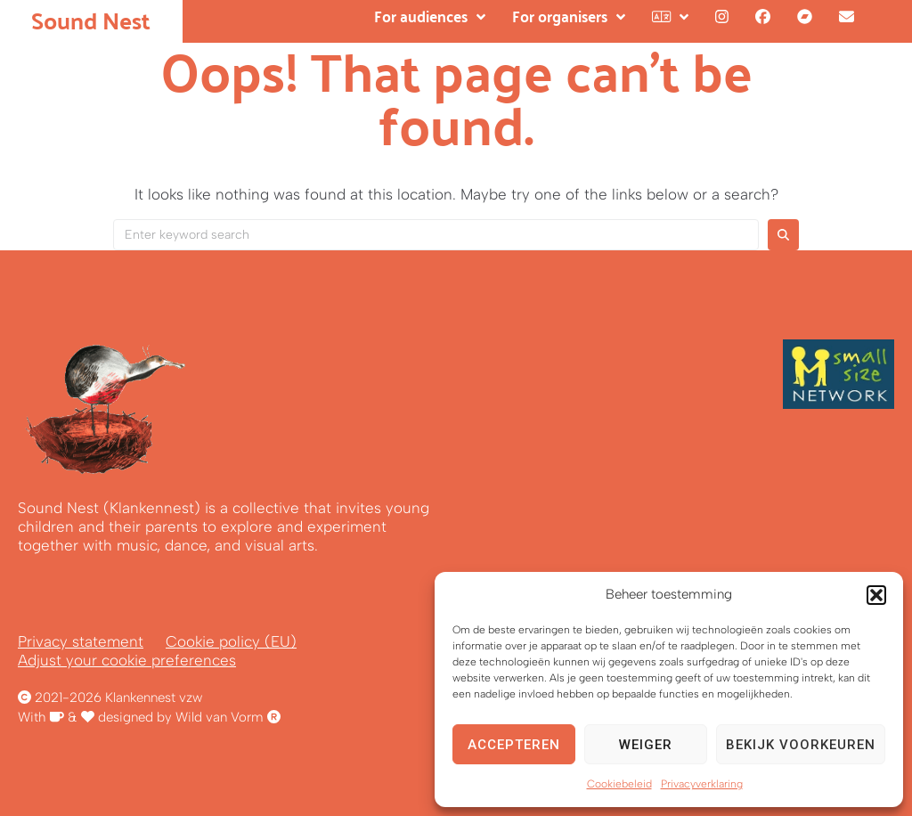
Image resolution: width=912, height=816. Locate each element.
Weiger (645, 745)
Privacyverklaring (702, 784)
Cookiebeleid (619, 784)
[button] (876, 595)
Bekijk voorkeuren (800, 745)
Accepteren (514, 745)
